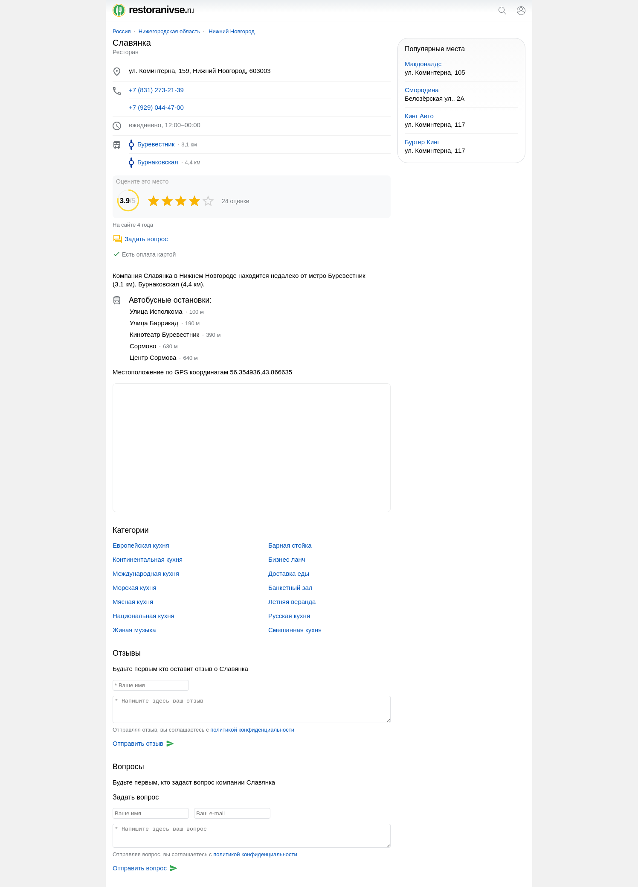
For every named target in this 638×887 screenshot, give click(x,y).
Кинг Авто (419, 116)
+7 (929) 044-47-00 (156, 107)
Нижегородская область (169, 31)
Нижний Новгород (232, 31)
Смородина (422, 89)
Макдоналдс (423, 63)
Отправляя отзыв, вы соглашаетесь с (203, 730)
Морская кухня (135, 587)
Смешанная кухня (295, 629)
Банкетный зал (290, 587)
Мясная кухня (133, 601)
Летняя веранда (292, 601)
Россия (122, 31)
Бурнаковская (157, 162)
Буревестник (155, 144)
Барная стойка (290, 545)
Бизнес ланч (286, 559)
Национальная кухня (143, 615)
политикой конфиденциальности (252, 730)
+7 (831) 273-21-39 (156, 89)
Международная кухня (146, 573)
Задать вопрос (140, 238)
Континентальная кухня (148, 559)
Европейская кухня (141, 545)
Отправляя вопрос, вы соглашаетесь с (205, 854)
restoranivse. (153, 9)
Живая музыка (134, 629)
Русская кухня (289, 615)
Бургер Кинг (422, 142)
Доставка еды (288, 573)
